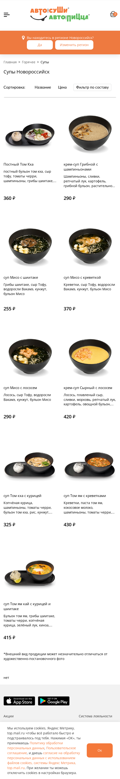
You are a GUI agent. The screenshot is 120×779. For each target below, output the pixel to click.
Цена (62, 87)
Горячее (28, 62)
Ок (100, 750)
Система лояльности (95, 716)
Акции (9, 716)
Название (43, 87)
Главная (10, 62)
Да (40, 45)
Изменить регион (74, 45)
